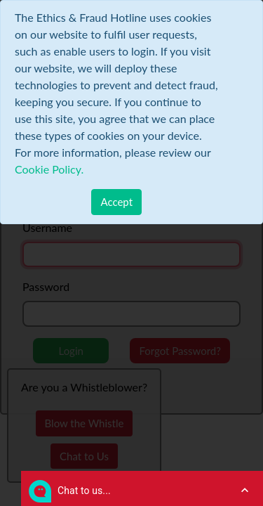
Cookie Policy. (49, 169)
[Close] (116, 202)
